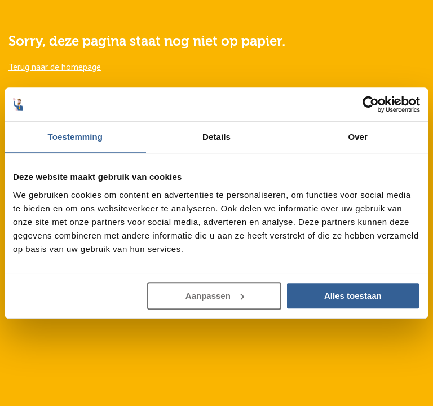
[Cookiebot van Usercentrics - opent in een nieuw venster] (370, 104)
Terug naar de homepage (54, 66)
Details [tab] (216, 137)
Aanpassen (214, 296)
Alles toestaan (353, 296)
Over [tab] (358, 137)
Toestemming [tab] (75, 137)
